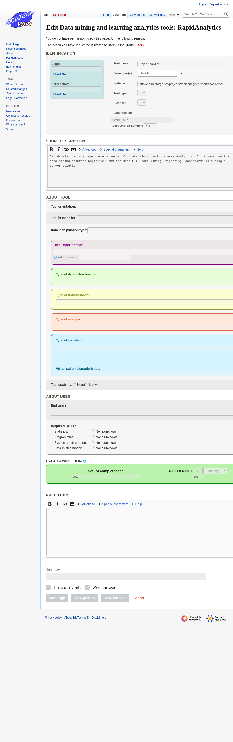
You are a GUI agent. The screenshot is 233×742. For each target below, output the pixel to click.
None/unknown (86, 384)
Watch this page (104, 587)
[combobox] (157, 73)
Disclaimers (99, 617)
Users (139, 45)
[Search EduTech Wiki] (206, 14)
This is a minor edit (67, 587)
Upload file (59, 74)
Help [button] (140, 149)
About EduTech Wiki (76, 617)
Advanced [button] (89, 149)
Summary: (53, 569)
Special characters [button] (116, 149)
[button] (181, 73)
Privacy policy (53, 617)
